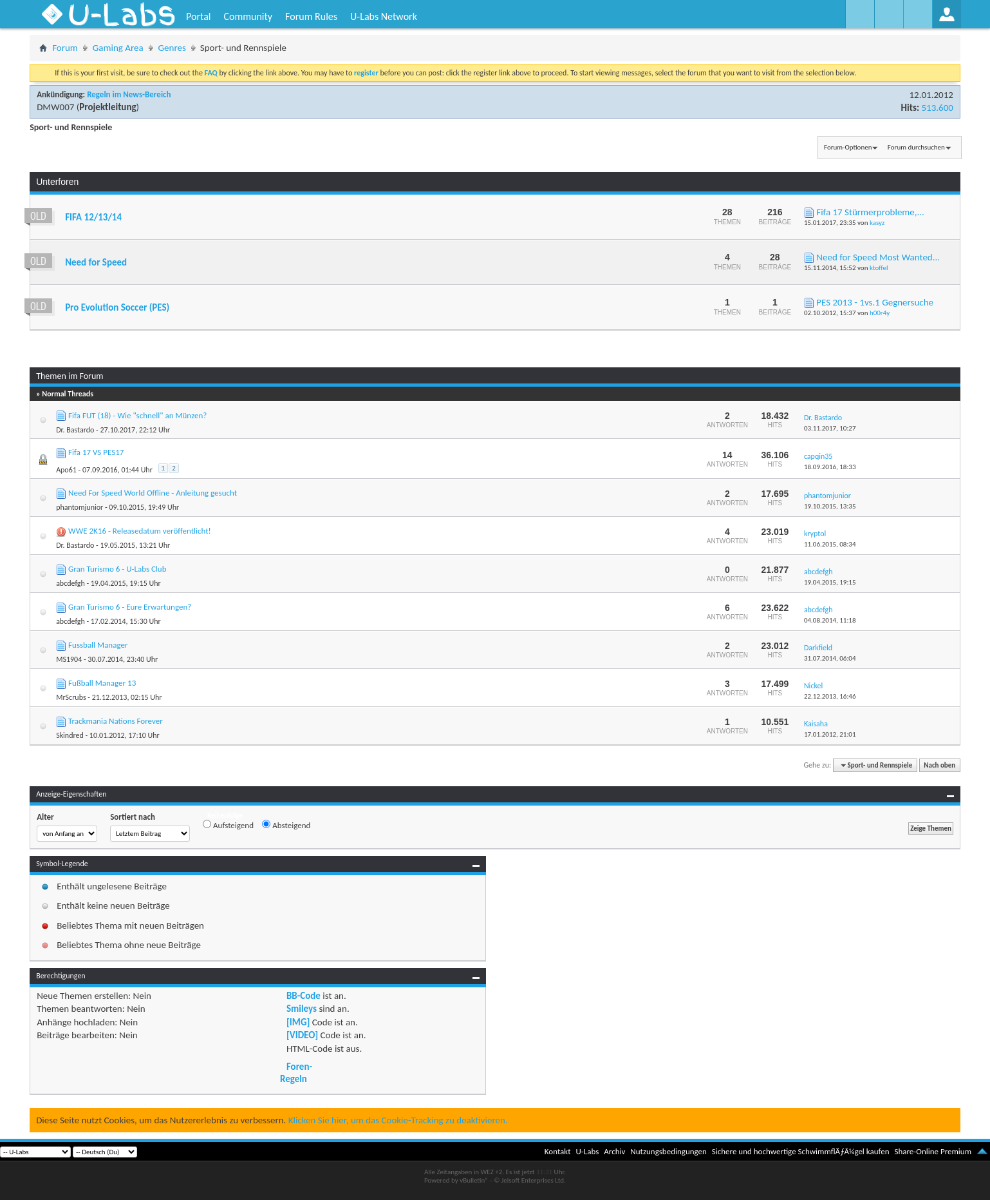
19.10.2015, (830, 506)
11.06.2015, (830, 544)
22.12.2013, (830, 696)
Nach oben (939, 765)
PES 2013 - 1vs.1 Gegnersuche (874, 302)
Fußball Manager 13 (102, 683)
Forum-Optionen (848, 147)
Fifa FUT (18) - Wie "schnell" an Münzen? (137, 415)
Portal (198, 16)
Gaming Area (118, 47)
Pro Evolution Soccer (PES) (117, 307)
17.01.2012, (830, 734)
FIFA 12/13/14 (93, 217)
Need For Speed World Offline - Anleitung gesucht (152, 493)
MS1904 (69, 659)
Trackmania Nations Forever (115, 721)
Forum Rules (311, 16)
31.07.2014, (830, 658)
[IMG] (298, 1022)
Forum (65, 47)
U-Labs (587, 1151)
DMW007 (55, 107)
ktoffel (879, 268)
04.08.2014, (830, 620)
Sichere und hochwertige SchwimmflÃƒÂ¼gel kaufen (801, 1151)
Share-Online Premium (932, 1151)
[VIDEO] (302, 1035)
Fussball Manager (97, 645)
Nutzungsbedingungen (668, 1151)
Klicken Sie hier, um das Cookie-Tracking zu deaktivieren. (398, 1120)
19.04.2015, (830, 582)
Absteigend (286, 825)
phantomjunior (79, 507)
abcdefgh (70, 583)
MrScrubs (71, 697)
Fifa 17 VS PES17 (96, 452)
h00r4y (880, 313)
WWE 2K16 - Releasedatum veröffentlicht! (139, 531)
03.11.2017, (830, 428)
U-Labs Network (383, 16)
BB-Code (303, 996)
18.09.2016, (830, 467)
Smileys (301, 1008)
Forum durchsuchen (916, 147)
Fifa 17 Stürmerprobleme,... (870, 212)
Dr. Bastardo (75, 429)
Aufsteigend (228, 825)
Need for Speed (96, 262)
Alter (45, 817)
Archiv (614, 1151)
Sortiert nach (132, 817)
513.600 (937, 107)
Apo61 (66, 469)
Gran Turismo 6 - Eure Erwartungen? (129, 607)
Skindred (70, 735)
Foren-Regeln (296, 1072)
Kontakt (558, 1151)
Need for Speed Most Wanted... (878, 257)
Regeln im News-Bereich (129, 94)
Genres (172, 47)
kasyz (877, 222)
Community (247, 16)
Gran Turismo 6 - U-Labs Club (117, 569)
